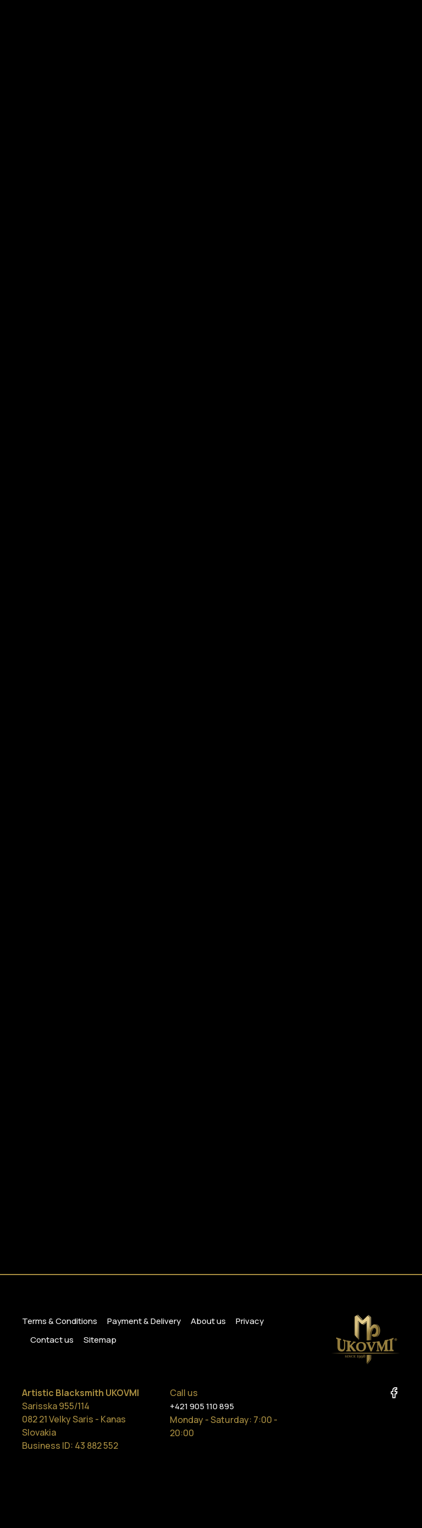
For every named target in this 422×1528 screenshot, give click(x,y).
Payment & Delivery (144, 1321)
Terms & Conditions (59, 1321)
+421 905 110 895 (202, 1406)
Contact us (52, 1339)
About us (208, 1321)
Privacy (250, 1321)
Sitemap (100, 1339)
